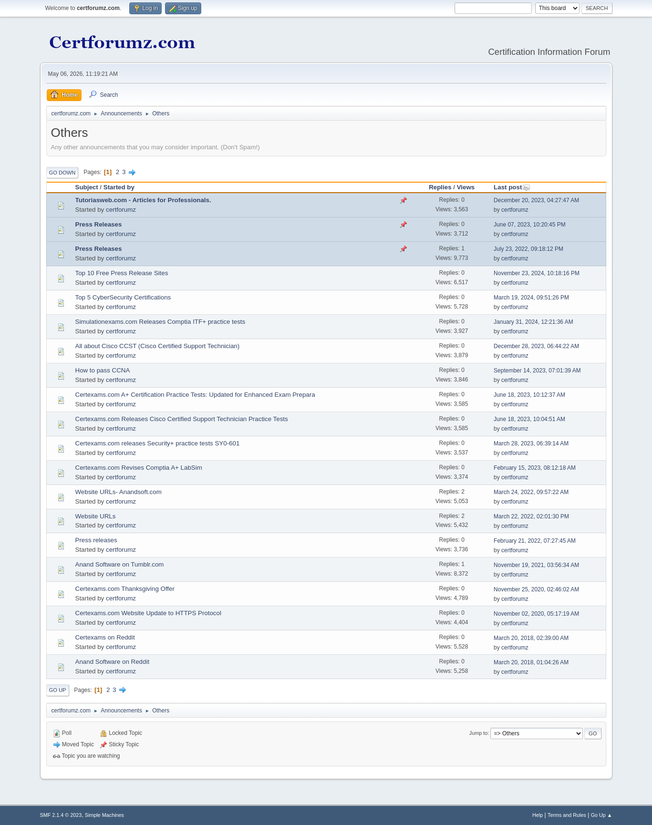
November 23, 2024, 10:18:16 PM (537, 273)
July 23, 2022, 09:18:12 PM (528, 249)
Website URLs (95, 516)
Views (466, 187)
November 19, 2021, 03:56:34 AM (536, 565)
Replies (440, 187)
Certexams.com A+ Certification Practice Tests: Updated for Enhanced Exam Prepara (195, 394)
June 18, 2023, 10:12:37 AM (529, 395)
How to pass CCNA (102, 370)
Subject (86, 187)
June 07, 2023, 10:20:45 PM (530, 224)
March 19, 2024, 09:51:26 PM (531, 297)
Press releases (96, 540)
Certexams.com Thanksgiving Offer (125, 588)
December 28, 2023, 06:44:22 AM (536, 346)
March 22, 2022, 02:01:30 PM (531, 516)
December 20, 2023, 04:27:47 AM (536, 200)
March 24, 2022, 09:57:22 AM (531, 492)
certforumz (121, 209)
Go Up (57, 690)
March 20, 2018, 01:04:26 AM (531, 662)
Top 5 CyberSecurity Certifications (123, 297)
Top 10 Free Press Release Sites (121, 273)
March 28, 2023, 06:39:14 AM (531, 443)
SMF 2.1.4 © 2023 (61, 815)
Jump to (478, 733)
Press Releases (98, 224)
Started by (119, 187)
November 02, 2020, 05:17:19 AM (536, 613)
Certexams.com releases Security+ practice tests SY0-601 (157, 443)
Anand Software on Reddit (112, 661)
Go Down (62, 172)
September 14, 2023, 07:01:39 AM (537, 370)
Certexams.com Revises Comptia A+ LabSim (138, 467)
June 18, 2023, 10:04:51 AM (529, 419)
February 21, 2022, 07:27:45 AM (535, 540)
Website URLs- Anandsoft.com (118, 491)
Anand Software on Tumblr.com (119, 564)
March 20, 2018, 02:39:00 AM (531, 638)
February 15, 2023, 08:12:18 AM (535, 467)
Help (537, 815)
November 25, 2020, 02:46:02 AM (536, 589)
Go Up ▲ (601, 815)
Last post (512, 187)
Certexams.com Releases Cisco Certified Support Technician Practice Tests (181, 419)
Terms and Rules (567, 815)
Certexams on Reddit (105, 637)
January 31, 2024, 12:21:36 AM (533, 322)
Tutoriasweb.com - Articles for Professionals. (143, 200)
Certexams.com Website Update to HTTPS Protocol (148, 613)
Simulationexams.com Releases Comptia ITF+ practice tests (160, 321)
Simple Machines (104, 815)
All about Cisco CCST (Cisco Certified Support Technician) (157, 346)
